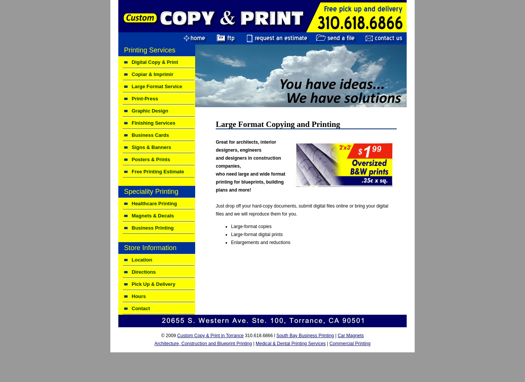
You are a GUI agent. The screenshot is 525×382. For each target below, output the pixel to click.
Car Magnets (351, 335)
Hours (139, 296)
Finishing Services (153, 123)
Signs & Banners (151, 147)
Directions (144, 272)
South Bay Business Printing (305, 335)
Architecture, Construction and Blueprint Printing (203, 343)
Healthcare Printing (154, 203)
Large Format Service (157, 86)
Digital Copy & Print (155, 62)
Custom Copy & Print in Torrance (210, 335)
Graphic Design (150, 111)
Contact (141, 308)
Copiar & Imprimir (152, 74)
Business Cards (150, 135)
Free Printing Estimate (158, 171)
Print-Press (145, 98)
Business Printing (153, 228)
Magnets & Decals (153, 216)
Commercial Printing (350, 343)
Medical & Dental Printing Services (291, 343)
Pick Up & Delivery (153, 284)
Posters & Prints (151, 159)
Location (142, 260)
